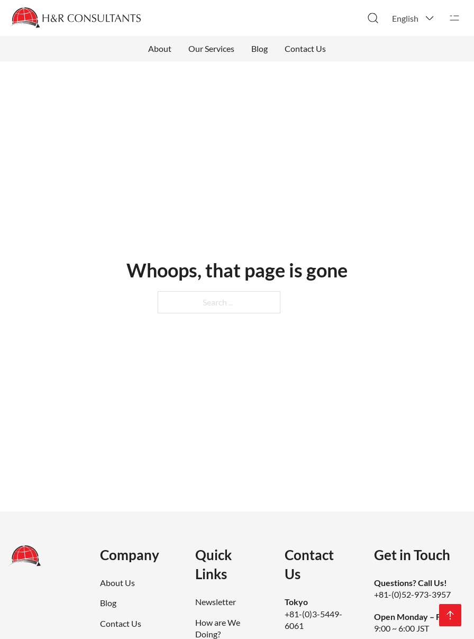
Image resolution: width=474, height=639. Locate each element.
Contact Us (305, 48)
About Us (117, 583)
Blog (259, 48)
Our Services (211, 48)
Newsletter (215, 602)
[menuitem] (413, 18)
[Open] (454, 18)
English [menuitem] (405, 18)
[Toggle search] (373, 18)
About (159, 48)
